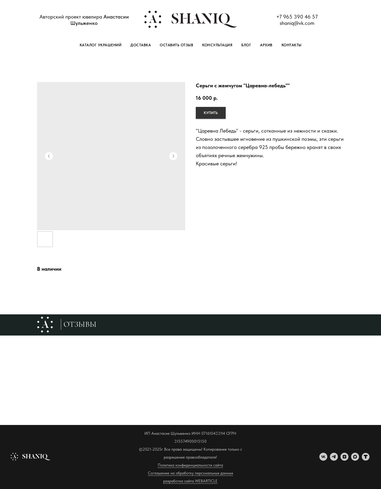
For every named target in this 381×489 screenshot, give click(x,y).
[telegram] (334, 459)
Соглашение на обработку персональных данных (190, 473)
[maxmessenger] (355, 459)
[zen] (344, 459)
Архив (266, 45)
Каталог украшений (101, 45)
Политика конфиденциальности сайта (190, 465)
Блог (246, 45)
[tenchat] (366, 459)
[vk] (323, 459)
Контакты (292, 45)
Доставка (140, 45)
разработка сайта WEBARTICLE (190, 481)
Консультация (217, 45)
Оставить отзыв (176, 45)
